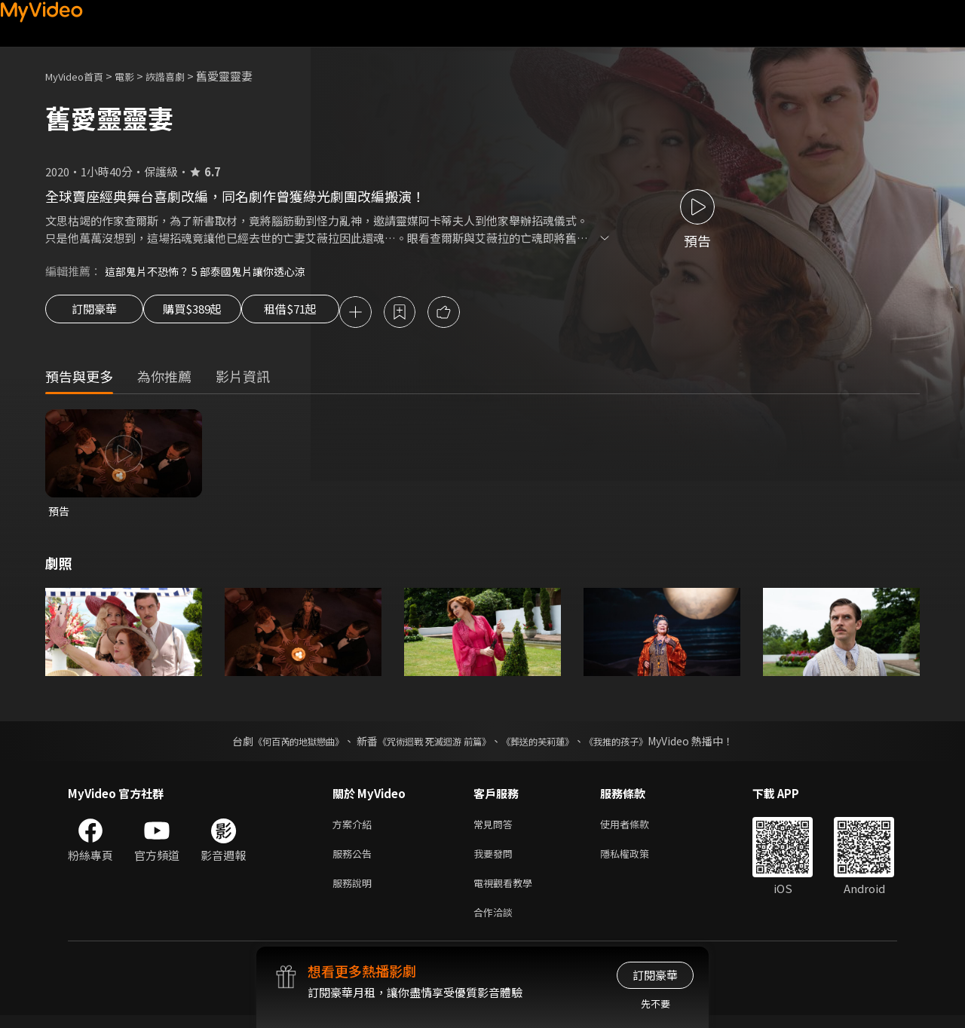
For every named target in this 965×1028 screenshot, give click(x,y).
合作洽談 (496, 924)
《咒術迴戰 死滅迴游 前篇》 (430, 744)
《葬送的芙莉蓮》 (549, 744)
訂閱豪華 (94, 313)
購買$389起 (209, 313)
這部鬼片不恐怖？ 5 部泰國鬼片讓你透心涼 (212, 271)
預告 (59, 514)
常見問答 (496, 829)
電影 (136, 76)
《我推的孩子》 (639, 744)
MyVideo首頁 (79, 76)
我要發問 (496, 860)
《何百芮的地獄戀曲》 (278, 744)
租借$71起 (326, 313)
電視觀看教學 (507, 892)
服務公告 (355, 860)
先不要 (655, 1003)
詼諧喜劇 (181, 76)
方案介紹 (355, 829)
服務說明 (355, 892)
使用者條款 (637, 829)
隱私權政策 (637, 860)
